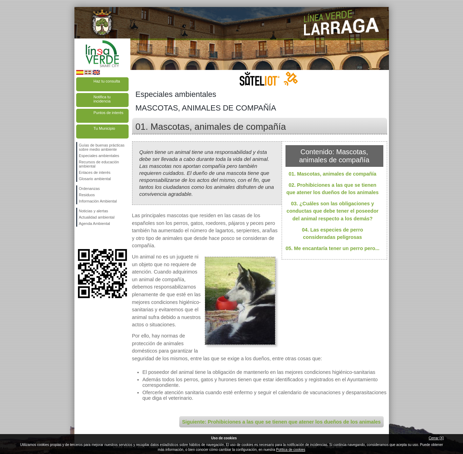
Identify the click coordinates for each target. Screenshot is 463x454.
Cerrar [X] (436, 438)
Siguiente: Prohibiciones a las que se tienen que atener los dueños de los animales (281, 422)
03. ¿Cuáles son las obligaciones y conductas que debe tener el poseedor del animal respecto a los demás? (332, 211)
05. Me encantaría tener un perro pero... (332, 248)
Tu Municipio (104, 128)
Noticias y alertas (93, 211)
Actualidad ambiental (97, 217)
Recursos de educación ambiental (99, 164)
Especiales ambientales (99, 156)
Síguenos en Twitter (92, 238)
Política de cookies (290, 450)
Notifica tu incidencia (102, 99)
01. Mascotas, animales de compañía (332, 174)
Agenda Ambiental (94, 223)
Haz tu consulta (107, 81)
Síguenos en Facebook (80, 238)
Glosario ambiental (95, 179)
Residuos (87, 195)
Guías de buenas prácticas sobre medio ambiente (102, 147)
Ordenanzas (89, 188)
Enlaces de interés (95, 172)
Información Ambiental (98, 201)
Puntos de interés (109, 113)
